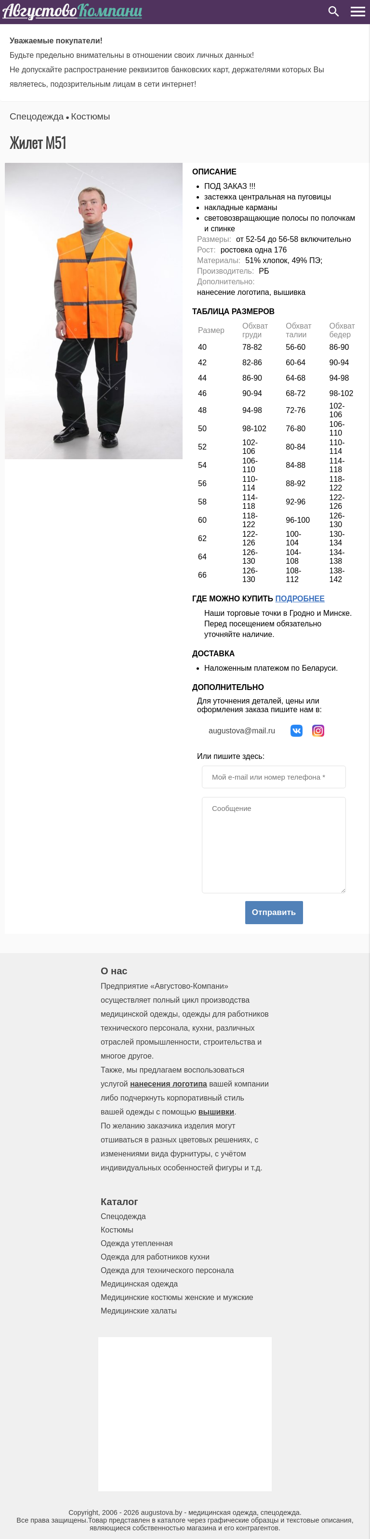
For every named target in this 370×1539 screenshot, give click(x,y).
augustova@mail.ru (242, 731)
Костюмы (90, 116)
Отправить (274, 912)
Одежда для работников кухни (155, 1257)
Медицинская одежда (139, 1284)
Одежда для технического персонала (167, 1270)
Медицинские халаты (139, 1311)
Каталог (119, 1201)
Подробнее (300, 599)
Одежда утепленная (137, 1243)
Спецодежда (37, 116)
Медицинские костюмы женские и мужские (177, 1297)
